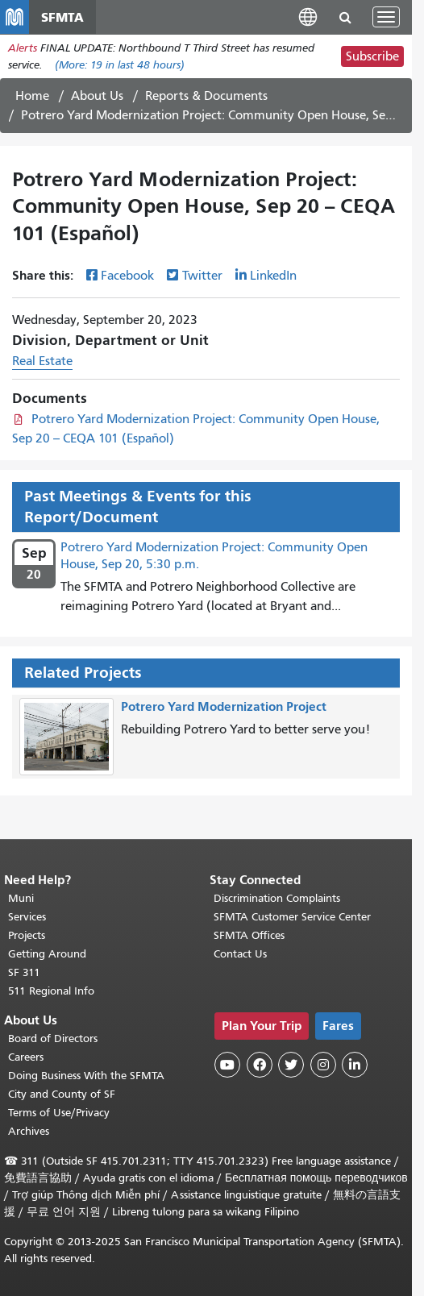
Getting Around (47, 954)
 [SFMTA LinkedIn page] (354, 1064)
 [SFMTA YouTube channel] (227, 1064)
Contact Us (240, 954)
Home (32, 96)
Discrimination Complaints (277, 898)
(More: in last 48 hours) (120, 65)
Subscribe (372, 56)
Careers (26, 1057)
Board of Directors (53, 1038)
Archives (28, 1131)
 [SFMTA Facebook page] (259, 1064)
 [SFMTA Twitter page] (291, 1064)
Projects (26, 935)
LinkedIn (273, 275)
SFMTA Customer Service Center (292, 917)
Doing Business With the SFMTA (86, 1075)
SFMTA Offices (249, 935)
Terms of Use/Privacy (59, 1112)
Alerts (22, 48)
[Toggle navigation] (386, 16)
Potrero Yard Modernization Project (223, 706)
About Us (97, 96)
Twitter (202, 275)
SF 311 (24, 972)
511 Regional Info (51, 991)
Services (27, 917)
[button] (308, 16)
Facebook (127, 275)
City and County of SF (61, 1094)
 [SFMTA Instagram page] (323, 1064)
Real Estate (42, 361)
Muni (21, 898)
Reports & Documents (206, 96)
